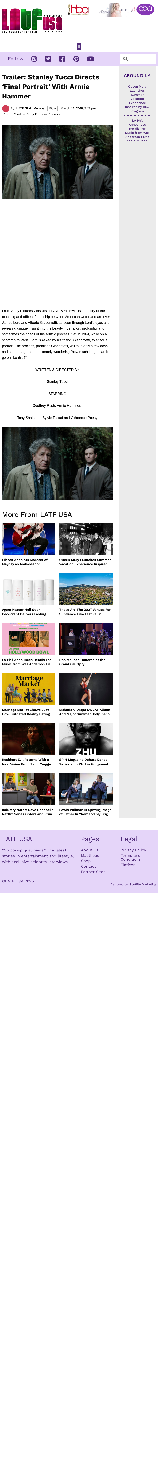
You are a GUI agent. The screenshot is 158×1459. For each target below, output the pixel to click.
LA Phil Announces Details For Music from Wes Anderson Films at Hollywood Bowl (28, 662)
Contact (88, 866)
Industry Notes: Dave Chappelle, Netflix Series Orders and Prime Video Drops (28, 812)
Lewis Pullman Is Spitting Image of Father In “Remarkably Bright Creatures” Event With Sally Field (85, 812)
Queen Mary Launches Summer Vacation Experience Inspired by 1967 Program (85, 562)
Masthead (90, 855)
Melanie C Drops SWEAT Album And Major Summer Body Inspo (84, 712)
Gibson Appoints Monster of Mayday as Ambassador (25, 562)
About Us (90, 850)
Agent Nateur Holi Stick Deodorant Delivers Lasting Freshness (24, 612)
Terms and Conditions (131, 857)
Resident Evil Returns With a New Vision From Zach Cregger (27, 762)
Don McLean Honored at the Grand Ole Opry (82, 662)
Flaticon (128, 864)
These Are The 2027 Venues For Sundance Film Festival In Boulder (85, 612)
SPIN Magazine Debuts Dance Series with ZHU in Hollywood (83, 762)
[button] (79, 46)
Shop (86, 861)
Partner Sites (93, 871)
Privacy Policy (133, 850)
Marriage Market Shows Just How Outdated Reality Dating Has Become (26, 712)
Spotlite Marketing (143, 884)
